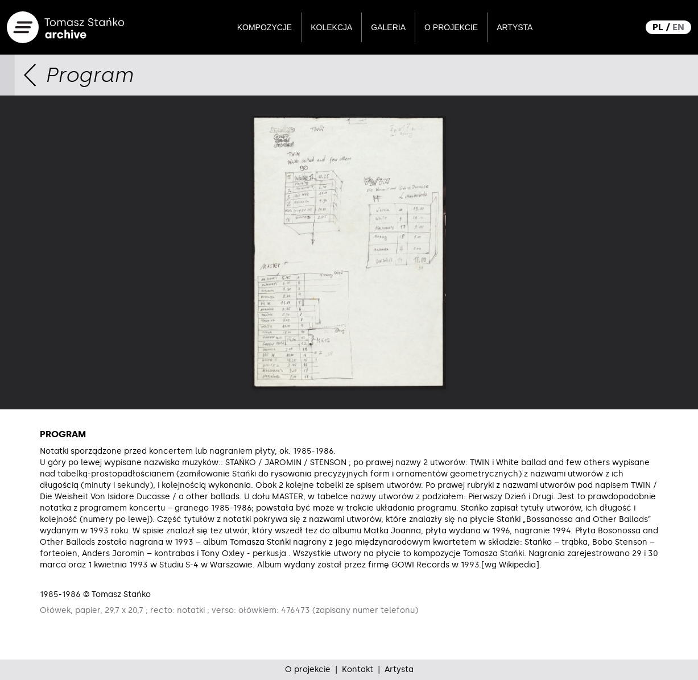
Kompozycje (264, 27)
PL (657, 27)
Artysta (514, 27)
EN (678, 27)
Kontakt (357, 669)
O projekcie (451, 27)
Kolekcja (331, 27)
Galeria (388, 27)
